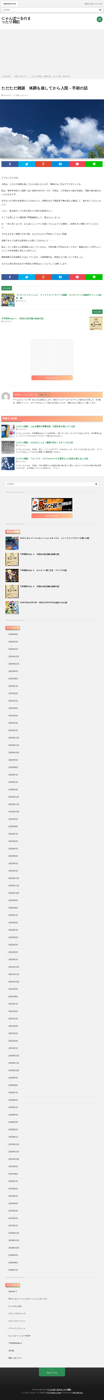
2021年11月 (13, 974)
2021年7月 (13, 1004)
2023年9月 (13, 819)
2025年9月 (13, 671)
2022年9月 (13, 900)
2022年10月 (13, 893)
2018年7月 (13, 1270)
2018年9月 (13, 1255)
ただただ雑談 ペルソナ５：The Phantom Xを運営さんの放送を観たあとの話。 (53, 458)
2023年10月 (13, 811)
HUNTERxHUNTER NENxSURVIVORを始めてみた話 (43, 602)
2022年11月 (13, 885)
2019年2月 (13, 1218)
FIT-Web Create (54, 1393)
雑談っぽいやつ (22, 95)
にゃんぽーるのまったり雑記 (16, 19)
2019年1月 (13, 1225)
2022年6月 (13, 922)
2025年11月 (13, 664)
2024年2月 (13, 789)
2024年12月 (13, 738)
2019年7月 (13, 1181)
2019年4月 (13, 1203)
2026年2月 (13, 649)
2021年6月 (13, 1011)
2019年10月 (13, 1159)
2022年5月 (13, 930)
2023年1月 (13, 871)
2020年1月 (13, 1137)
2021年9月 (13, 989)
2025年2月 (13, 723)
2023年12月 (13, 797)
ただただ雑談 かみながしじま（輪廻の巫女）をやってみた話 (44, 442)
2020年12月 (13, 1055)
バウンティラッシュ (16, 1328)
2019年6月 (13, 1188)
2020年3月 (13, 1122)
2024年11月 (13, 745)
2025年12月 (13, 656)
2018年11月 (13, 1240)
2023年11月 (13, 804)
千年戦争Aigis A (15, 1343)
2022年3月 (13, 944)
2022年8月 (13, 908)
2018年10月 (13, 1248)
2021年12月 (13, 967)
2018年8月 (13, 1262)
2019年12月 (13, 1144)
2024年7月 (13, 775)
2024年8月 (13, 767)
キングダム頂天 (15, 1306)
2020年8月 (13, 1085)
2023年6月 (13, 841)
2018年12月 (13, 1233)
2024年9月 (13, 760)
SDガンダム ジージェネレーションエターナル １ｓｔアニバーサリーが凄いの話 (54, 538)
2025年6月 (13, 693)
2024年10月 (13, 752)
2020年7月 (13, 1092)
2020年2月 (13, 1129)
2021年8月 (13, 996)
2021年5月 (13, 1018)
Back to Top (52, 1372)
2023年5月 (13, 848)
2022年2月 (13, 952)
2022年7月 (13, 915)
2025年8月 (13, 678)
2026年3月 (13, 642)
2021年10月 (13, 982)
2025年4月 (13, 708)
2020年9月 (13, 1078)
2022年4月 (13, 937)
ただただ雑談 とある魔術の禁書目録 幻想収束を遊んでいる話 (45, 426)
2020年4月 (13, 1115)
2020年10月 (13, 1070)
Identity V (12, 1291)
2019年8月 (13, 1174)
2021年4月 (13, 1026)
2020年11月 (13, 1063)
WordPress (78, 1393)
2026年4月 (13, 634)
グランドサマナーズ (16, 1313)
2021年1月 (13, 1048)
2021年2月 (13, 1041)
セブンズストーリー (16, 1321)
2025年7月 (13, 686)
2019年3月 (13, 1211)
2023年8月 (13, 826)
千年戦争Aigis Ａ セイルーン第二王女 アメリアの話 (43, 570)
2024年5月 (13, 782)
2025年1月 (13, 730)
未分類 (11, 1350)
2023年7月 (13, 834)
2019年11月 (13, 1151)
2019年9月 (13, 1166)
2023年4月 (13, 856)
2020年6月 (13, 1100)
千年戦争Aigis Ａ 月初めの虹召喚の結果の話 (22, 318)
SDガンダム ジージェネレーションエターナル (27, 1299)
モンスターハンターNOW (19, 1336)
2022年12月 (13, 878)
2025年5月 (13, 701)
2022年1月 (13, 959)
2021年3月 (13, 1033)
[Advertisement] (52, 51)
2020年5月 (13, 1107)
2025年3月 (13, 715)
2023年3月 (13, 863)
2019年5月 (13, 1196)
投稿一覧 (43, 394)
